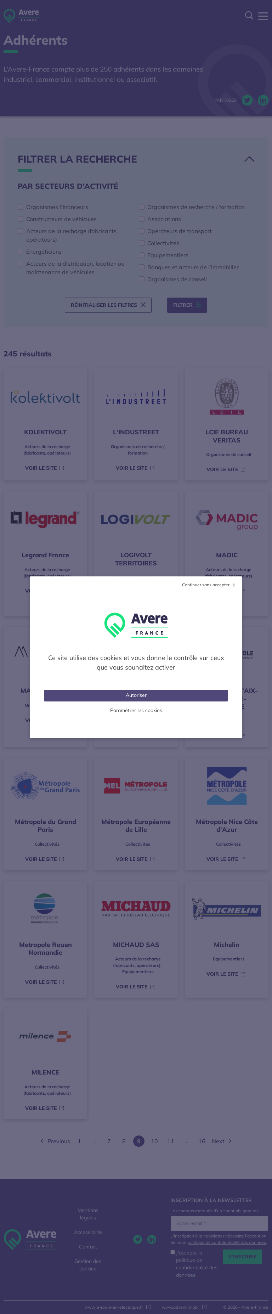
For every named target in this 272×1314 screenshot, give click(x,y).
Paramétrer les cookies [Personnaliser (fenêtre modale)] (136, 710)
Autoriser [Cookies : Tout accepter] (136, 695)
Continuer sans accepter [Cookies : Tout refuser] (206, 584)
